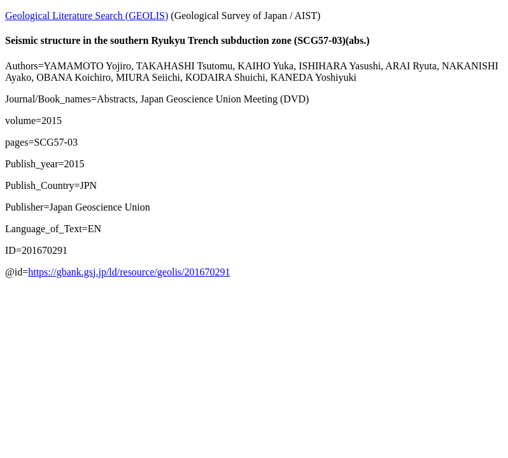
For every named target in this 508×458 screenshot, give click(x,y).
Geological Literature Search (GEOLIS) (86, 15)
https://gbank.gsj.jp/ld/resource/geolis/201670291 (129, 272)
